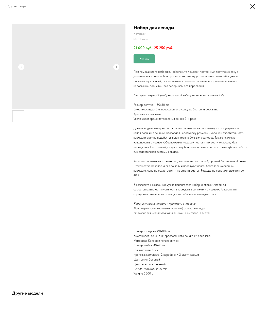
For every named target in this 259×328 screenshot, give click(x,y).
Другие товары (17, 6)
